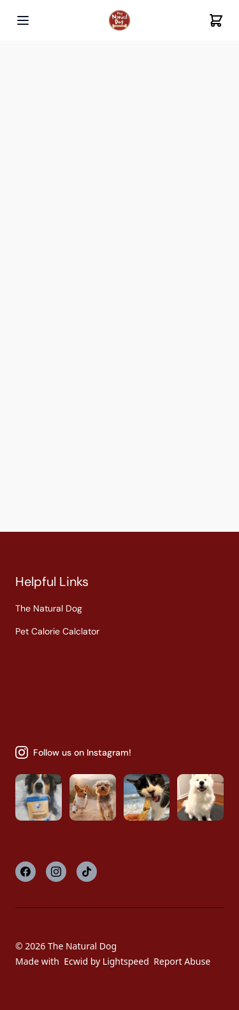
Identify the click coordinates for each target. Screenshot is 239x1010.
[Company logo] (119, 21)
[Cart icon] (216, 20)
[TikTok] (86, 871)
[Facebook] (25, 871)
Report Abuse (182, 961)
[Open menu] (23, 20)
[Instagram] (56, 871)
